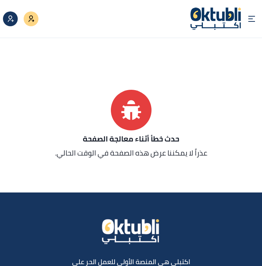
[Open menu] (251, 18)
